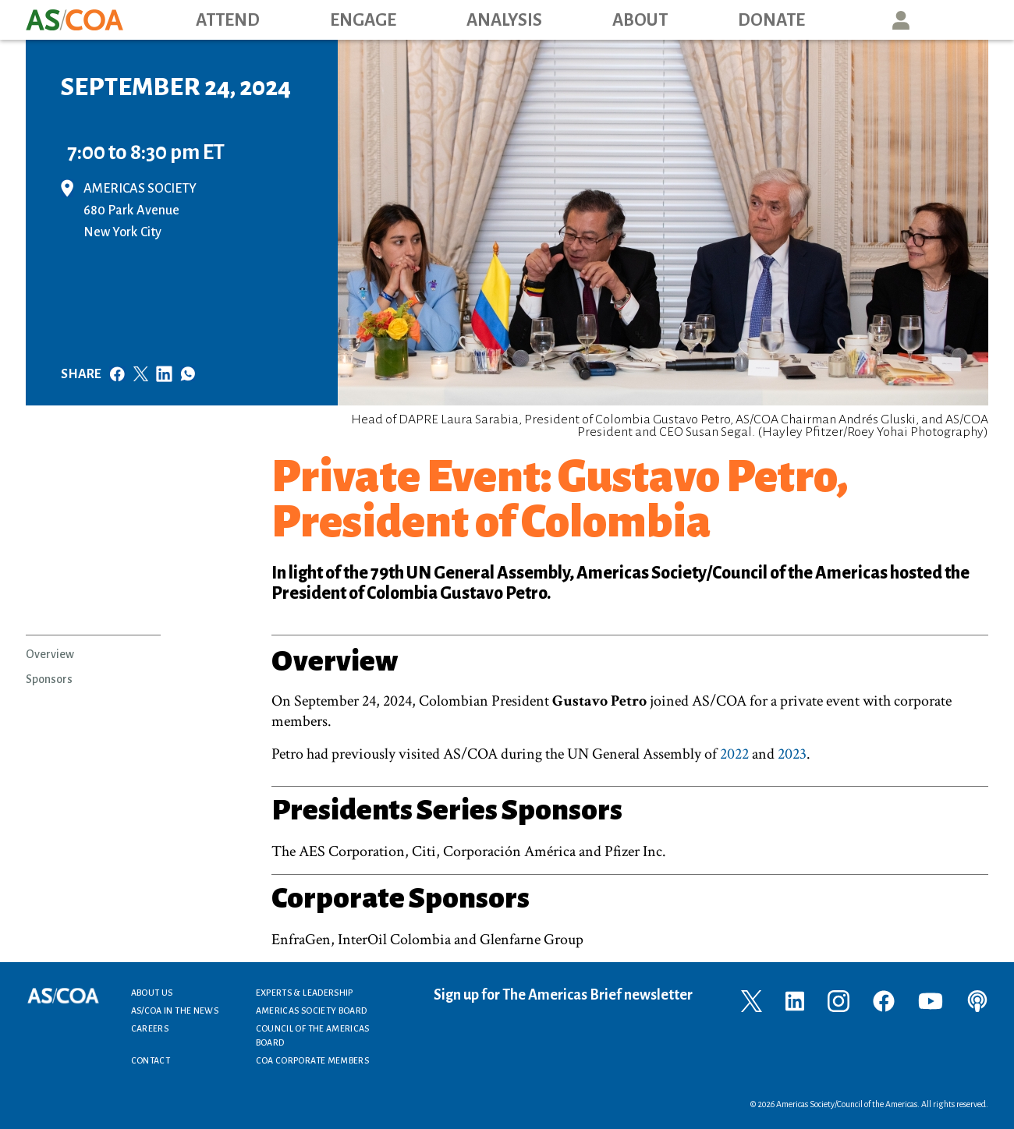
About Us (152, 992)
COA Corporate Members (313, 1060)
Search (972, 20)
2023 (792, 754)
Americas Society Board (311, 1010)
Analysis (504, 20)
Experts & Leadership (304, 992)
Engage (363, 20)
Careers (150, 1028)
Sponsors (49, 679)
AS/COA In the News (174, 1010)
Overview (50, 654)
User (901, 20)
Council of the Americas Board (313, 1035)
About (640, 20)
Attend (228, 20)
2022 (734, 754)
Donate (771, 20)
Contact (151, 1060)
